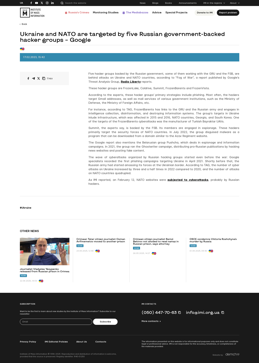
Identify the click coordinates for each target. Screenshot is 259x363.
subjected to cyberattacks (187, 179)
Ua (21, 3)
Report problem (228, 12)
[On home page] (32, 13)
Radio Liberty (131, 81)
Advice (153, 12)
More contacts (150, 321)
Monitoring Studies (98, 12)
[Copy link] (52, 78)
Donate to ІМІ (205, 12)
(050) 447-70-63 (159, 312)
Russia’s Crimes (69, 12)
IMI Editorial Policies (56, 342)
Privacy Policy (28, 342)
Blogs (155, 3)
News (143, 3)
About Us (81, 342)
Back (24, 24)
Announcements (188, 3)
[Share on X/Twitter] (38, 78)
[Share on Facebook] (28, 78)
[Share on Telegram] (33, 78)
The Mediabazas (132, 12)
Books (168, 3)
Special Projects (175, 12)
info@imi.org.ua (203, 312)
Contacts (100, 342)
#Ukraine (25, 207)
